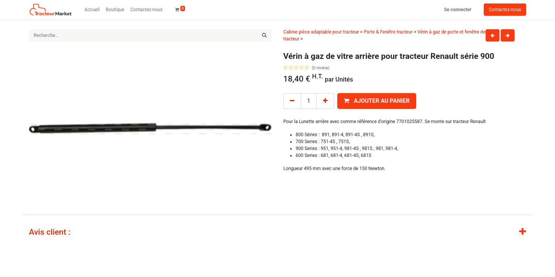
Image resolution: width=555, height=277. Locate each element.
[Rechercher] (264, 35)
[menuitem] (92, 9)
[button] (376, 101)
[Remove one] (292, 101)
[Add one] (325, 101)
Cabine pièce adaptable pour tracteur (321, 32)
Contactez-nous (505, 9)
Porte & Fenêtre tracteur (388, 32)
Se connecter (457, 9)
